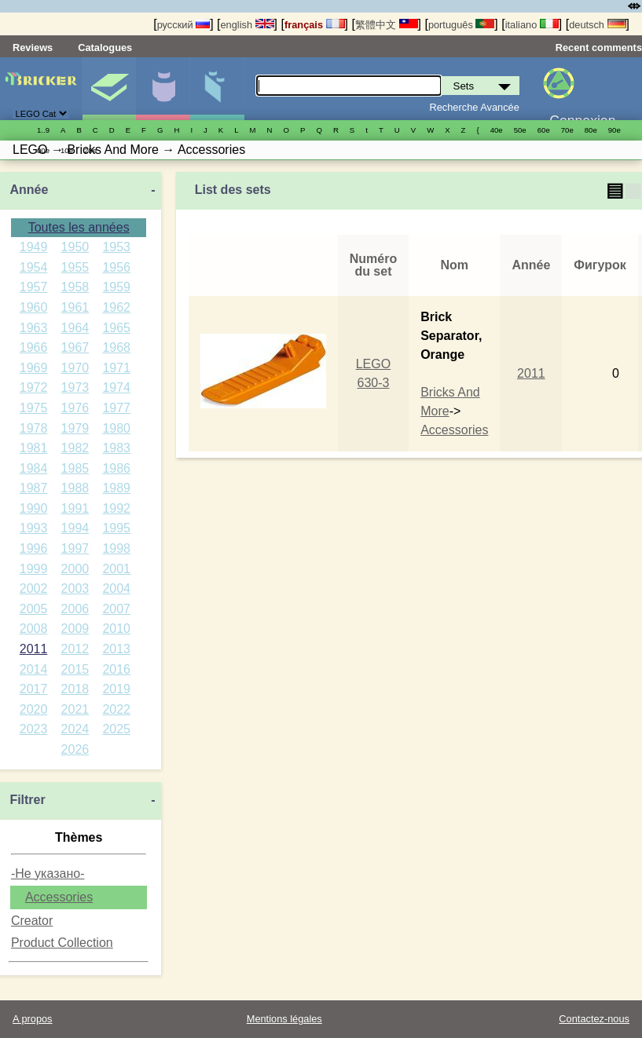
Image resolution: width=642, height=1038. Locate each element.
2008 (34, 628)
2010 (116, 628)
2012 (75, 649)
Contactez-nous (594, 1019)
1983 (116, 448)
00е (43, 150)
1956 (116, 267)
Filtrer (27, 799)
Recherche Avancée (474, 107)
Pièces (217, 88)
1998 (116, 548)
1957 (34, 287)
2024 (75, 729)
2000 (75, 569)
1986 (116, 468)
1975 (34, 408)
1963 (34, 327)
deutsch (597, 25)
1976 (75, 408)
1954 (34, 267)
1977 (116, 408)
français (314, 25)
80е (591, 130)
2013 (116, 649)
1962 (116, 307)
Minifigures (162, 88)
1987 (34, 488)
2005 (34, 609)
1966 (34, 347)
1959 (116, 287)
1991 (75, 508)
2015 (75, 669)
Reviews (33, 47)
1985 (75, 468)
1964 (75, 327)
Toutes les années (79, 227)
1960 (34, 307)
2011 (34, 649)
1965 (116, 327)
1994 (75, 528)
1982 (75, 448)
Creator (32, 920)
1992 (116, 508)
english (246, 25)
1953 (116, 247)
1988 (75, 488)
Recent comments (599, 47)
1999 (34, 569)
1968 (116, 347)
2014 (34, 669)
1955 (75, 267)
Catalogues (105, 47)
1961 (75, 307)
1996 (34, 548)
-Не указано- (48, 873)
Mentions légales (284, 1019)
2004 (116, 588)
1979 (75, 428)
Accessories (59, 897)
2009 (75, 628)
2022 (116, 709)
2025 (116, 729)
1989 (116, 488)
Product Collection (62, 942)
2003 (75, 588)
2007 (116, 609)
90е (614, 130)
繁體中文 (386, 25)
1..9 (43, 130)
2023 (34, 729)
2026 (75, 749)
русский (183, 25)
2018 (75, 689)
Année (28, 189)
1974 (116, 387)
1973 (75, 387)
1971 (116, 368)
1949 (34, 247)
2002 (34, 588)
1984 (34, 468)
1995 (116, 528)
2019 (116, 689)
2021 (75, 709)
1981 (34, 448)
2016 (116, 669)
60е (543, 130)
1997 (75, 548)
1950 (75, 247)
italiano (532, 25)
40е (496, 130)
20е (90, 150)
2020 (34, 709)
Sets (109, 88)
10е (67, 150)
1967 (75, 347)
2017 (34, 689)
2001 (116, 569)
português (461, 25)
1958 (75, 287)
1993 (34, 528)
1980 (116, 428)
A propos (33, 1019)
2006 (75, 609)
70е (567, 130)
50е (520, 130)
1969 (34, 368)
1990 (34, 508)
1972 (34, 387)
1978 (34, 428)
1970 (75, 368)
